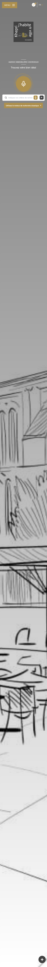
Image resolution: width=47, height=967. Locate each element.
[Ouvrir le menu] (9, 5)
